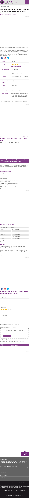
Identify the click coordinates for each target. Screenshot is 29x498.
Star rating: (3, 307)
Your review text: (4, 312)
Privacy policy (14, 492)
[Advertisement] (14, 32)
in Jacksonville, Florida (11, 180)
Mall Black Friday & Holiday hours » (8, 227)
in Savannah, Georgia (11, 176)
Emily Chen (13, 101)
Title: (2, 302)
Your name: (3, 297)
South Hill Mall (14, 69)
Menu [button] (27, 2)
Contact (17, 490)
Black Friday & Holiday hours (8, 490)
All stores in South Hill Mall (17, 73)
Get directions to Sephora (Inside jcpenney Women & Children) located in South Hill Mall (16, 160)
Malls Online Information (14, 495)
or (14, 333)
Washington (14, 85)
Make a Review (16, 66)
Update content (23, 490)
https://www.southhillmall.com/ (18, 90)
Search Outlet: (3, 475)
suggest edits (3, 102)
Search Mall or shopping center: (7, 471)
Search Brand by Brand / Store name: (8, 466)
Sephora (13, 61)
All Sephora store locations (6, 173)
